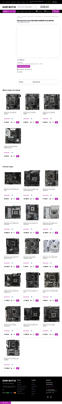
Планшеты (19, 384)
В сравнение (21, 69)
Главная (33, 382)
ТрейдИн (20, 71)
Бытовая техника (20, 389)
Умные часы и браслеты (22, 386)
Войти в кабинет (55, 2)
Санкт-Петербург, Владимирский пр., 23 (37, 2)
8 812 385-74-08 (44, 6)
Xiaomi (26, 11)
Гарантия (33, 391)
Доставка (34, 384)
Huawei (29, 11)
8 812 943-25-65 (44, 7)
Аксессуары (19, 391)
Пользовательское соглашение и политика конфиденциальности (9, 387)
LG (32, 11)
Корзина (55, 11)
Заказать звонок (50, 386)
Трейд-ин (33, 393)
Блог (32, 395)
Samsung (22, 11)
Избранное (47, 11)
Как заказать (34, 386)
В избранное (29, 69)
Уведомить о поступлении (23, 66)
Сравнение (39, 11)
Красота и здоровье (21, 393)
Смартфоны (19, 382)
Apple (18, 11)
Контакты (34, 389)
